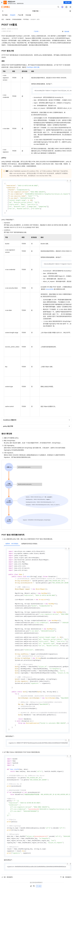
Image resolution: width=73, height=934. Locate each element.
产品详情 (36, 31)
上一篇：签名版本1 (7, 891)
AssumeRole (50, 291)
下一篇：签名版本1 (65, 891)
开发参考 (12, 15)
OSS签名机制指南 (16, 19)
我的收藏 (66, 31)
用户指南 (5, 15)
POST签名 (26, 19)
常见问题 (28, 15)
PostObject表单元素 (33, 67)
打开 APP (67, 2)
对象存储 (8, 19)
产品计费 (20, 15)
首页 (3, 19)
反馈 (39, 900)
